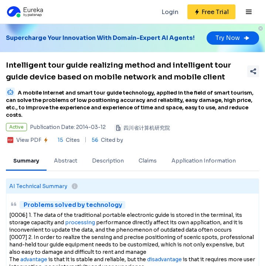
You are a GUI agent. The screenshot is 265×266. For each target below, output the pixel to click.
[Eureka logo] (24, 11)
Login (170, 12)
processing (80, 222)
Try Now (232, 38)
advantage (33, 259)
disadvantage (164, 259)
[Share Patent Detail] (253, 71)
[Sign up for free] (211, 11)
